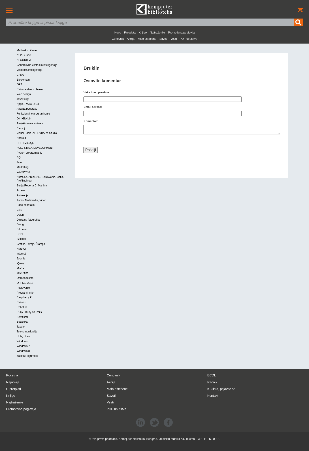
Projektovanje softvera (30, 123)
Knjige (143, 32)
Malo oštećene (147, 38)
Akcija (130, 38)
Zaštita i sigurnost (27, 355)
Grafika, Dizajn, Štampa (31, 244)
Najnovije (12, 382)
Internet (21, 253)
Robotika (22, 307)
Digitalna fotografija (28, 219)
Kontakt (212, 395)
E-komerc (22, 229)
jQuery (21, 263)
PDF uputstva (188, 38)
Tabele (21, 326)
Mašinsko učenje (27, 50)
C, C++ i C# (24, 55)
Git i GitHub (24, 118)
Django (21, 224)
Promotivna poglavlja (181, 32)
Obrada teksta (25, 278)
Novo (117, 32)
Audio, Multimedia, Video (32, 200)
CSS (19, 209)
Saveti (163, 38)
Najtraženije (157, 32)
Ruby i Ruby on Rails (29, 312)
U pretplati (13, 389)
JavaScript (23, 99)
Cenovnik (118, 38)
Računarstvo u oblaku (30, 89)
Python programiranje (30, 152)
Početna (12, 375)
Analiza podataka (27, 108)
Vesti (173, 38)
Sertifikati (22, 317)
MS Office (22, 273)
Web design (24, 94)
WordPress (23, 172)
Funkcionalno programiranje (33, 113)
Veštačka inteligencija (30, 69)
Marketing (23, 167)
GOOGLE (22, 239)
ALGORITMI (24, 60)
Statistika (22, 321)
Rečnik (212, 382)
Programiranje (25, 292)
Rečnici (21, 302)
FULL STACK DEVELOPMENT (35, 147)
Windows (22, 341)
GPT (19, 84)
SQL (19, 157)
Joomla (21, 258)
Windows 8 (23, 351)
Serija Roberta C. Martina (32, 185)
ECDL (20, 234)
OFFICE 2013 (25, 282)
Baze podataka (26, 205)
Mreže (20, 268)
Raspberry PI (24, 297)
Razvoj (21, 128)
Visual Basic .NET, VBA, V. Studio (37, 133)
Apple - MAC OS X (28, 104)
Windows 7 (23, 346)
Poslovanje (23, 287)
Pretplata (130, 32)
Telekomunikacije (27, 331)
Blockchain (23, 79)
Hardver (21, 248)
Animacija (22, 195)
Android (21, 138)
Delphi (20, 214)
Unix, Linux (23, 336)
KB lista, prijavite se (221, 389)
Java (19, 162)
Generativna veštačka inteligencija (37, 65)
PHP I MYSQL (25, 142)
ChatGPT (22, 74)
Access (21, 190)
